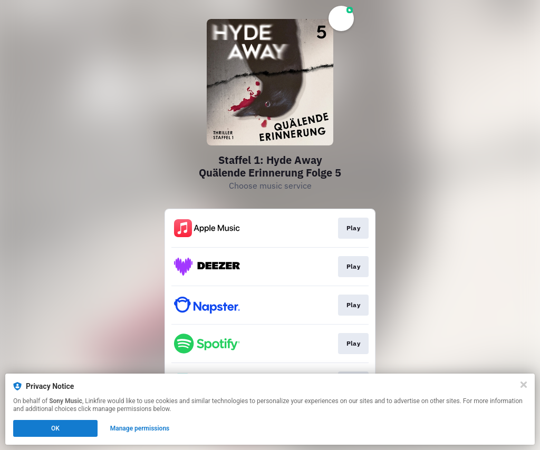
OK (55, 428)
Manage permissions (140, 428)
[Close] (523, 384)
